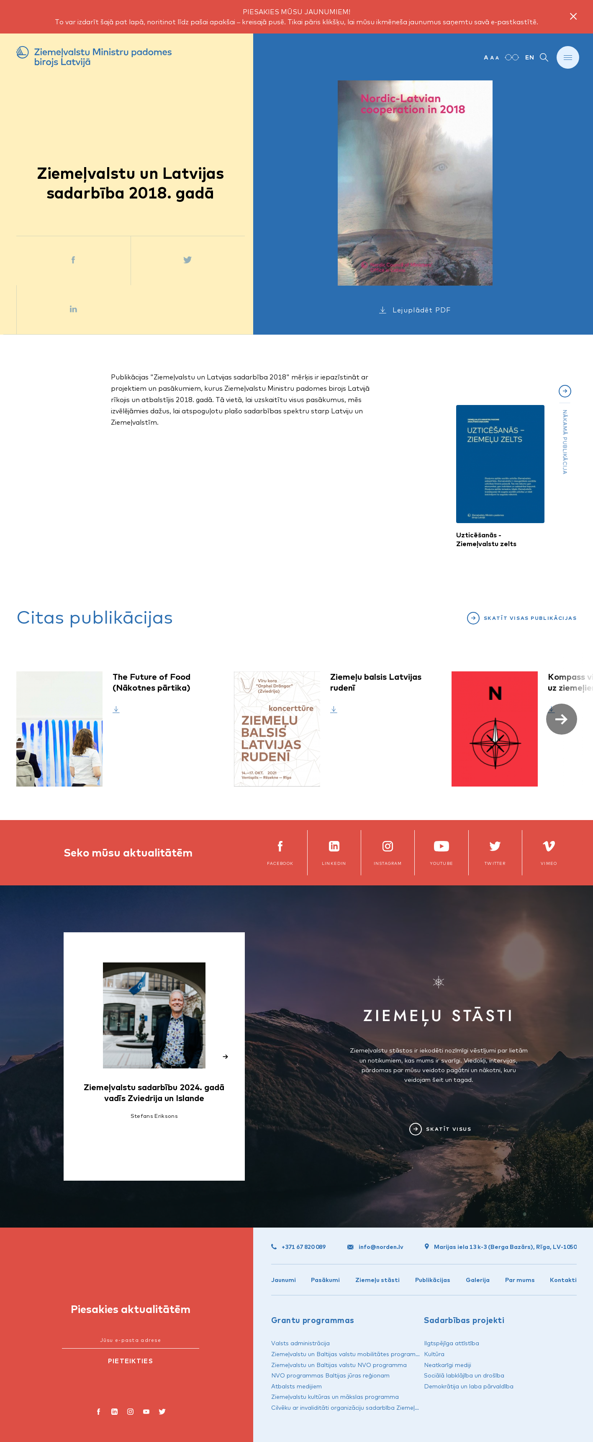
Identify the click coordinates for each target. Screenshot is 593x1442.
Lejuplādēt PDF (422, 310)
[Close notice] (573, 17)
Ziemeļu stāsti (377, 1280)
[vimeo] (548, 852)
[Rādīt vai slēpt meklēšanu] (544, 57)
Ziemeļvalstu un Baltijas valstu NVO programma (339, 1365)
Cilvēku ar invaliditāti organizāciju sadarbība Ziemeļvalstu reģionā (362, 1407)
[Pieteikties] (130, 1361)
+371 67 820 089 (298, 1247)
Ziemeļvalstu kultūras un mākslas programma (335, 1397)
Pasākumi (325, 1280)
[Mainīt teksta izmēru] (491, 57)
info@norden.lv (375, 1247)
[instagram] (130, 1412)
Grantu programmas (312, 1320)
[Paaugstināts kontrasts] (512, 57)
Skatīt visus (448, 1129)
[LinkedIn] (114, 1412)
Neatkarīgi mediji (447, 1365)
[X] (162, 1412)
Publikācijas (432, 1280)
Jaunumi (283, 1280)
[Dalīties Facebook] (73, 260)
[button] (561, 719)
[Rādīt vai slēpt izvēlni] (568, 57)
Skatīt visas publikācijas (530, 618)
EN (529, 57)
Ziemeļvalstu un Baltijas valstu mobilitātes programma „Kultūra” (361, 1354)
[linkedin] (334, 852)
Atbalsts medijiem (296, 1386)
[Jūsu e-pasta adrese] (130, 1340)
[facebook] (280, 852)
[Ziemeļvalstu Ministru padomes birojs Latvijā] (94, 57)
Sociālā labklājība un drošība (464, 1375)
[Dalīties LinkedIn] (73, 309)
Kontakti (563, 1280)
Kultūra (434, 1354)
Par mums (520, 1280)
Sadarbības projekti (464, 1320)
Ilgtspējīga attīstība (451, 1343)
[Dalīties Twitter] (188, 260)
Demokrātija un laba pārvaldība (468, 1386)
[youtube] (146, 1412)
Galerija (478, 1280)
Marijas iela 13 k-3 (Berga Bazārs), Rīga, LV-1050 (501, 1247)
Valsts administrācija (300, 1343)
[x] (495, 852)
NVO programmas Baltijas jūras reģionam (330, 1375)
